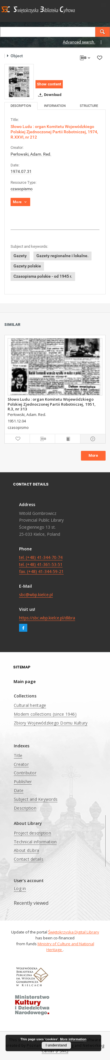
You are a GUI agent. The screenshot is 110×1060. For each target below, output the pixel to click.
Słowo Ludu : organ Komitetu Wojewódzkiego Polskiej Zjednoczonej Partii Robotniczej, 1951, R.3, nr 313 (52, 404)
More (93, 455)
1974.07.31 (21, 171)
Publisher (23, 781)
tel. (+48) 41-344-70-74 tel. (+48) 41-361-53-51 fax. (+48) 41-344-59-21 (41, 564)
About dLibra (26, 850)
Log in (20, 888)
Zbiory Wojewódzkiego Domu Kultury (50, 723)
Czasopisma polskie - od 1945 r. (42, 276)
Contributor (25, 773)
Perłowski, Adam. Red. (31, 154)
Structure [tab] (89, 106)
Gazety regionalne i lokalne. (62, 255)
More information (73, 1039)
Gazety (20, 255)
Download (48, 95)
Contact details (28, 859)
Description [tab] (21, 106)
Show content (49, 84)
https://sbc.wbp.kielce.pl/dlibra (47, 618)
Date (18, 790)
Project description (32, 833)
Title (18, 755)
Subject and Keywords (35, 799)
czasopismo (22, 188)
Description (25, 808)
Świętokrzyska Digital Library (73, 932)
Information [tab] (55, 106)
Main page (24, 681)
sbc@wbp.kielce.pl (36, 594)
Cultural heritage (30, 705)
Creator (21, 764)
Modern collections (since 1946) (45, 714)
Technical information (35, 842)
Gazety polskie (27, 266)
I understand (56, 1045)
